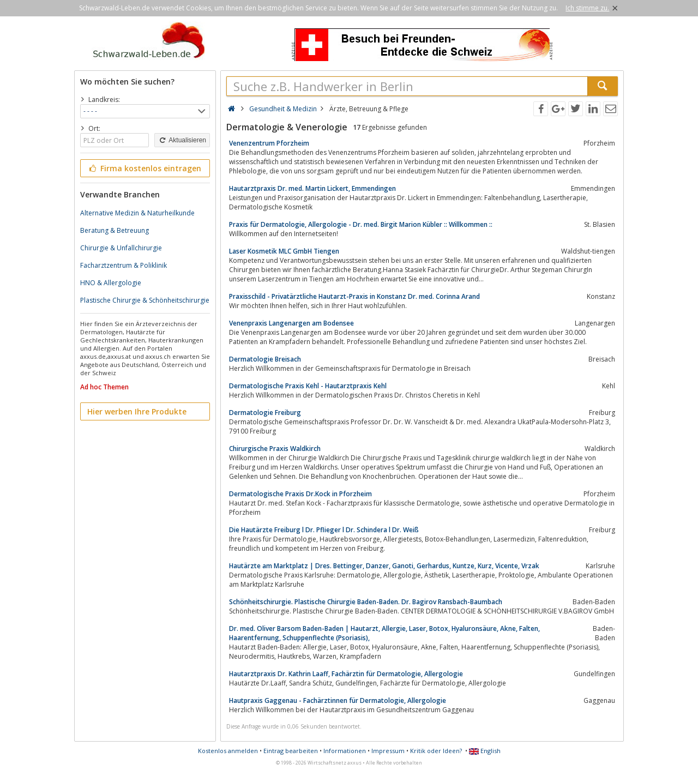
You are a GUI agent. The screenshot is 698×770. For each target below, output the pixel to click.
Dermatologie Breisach (265, 359)
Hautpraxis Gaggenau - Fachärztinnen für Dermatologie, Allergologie (337, 700)
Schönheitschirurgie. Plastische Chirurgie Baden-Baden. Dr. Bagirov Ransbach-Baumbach (365, 601)
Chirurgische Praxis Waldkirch (275, 448)
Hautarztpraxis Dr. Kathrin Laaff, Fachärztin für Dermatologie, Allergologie (346, 673)
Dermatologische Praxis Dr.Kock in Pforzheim (300, 493)
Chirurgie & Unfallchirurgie (121, 247)
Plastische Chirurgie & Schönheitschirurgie (144, 300)
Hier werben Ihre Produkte (136, 411)
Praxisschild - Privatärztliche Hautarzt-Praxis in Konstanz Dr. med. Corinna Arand (354, 296)
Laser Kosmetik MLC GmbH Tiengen (284, 251)
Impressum (388, 751)
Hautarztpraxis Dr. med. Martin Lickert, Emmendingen (312, 188)
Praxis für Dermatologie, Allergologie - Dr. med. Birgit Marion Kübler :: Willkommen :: (360, 224)
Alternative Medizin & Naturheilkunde (137, 213)
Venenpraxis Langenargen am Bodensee (291, 323)
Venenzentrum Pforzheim (269, 143)
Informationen (344, 751)
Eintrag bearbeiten (290, 751)
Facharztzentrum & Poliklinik (123, 265)
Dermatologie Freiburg (265, 412)
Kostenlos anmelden (228, 751)
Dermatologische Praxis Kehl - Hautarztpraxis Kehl (308, 385)
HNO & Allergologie (110, 282)
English (485, 751)
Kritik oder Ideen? (436, 751)
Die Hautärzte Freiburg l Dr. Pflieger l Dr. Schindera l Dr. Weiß (324, 529)
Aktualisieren (182, 140)
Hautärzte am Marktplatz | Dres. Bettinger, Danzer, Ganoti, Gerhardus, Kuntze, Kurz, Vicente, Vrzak (384, 565)
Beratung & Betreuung (114, 230)
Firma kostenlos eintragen (144, 168)
